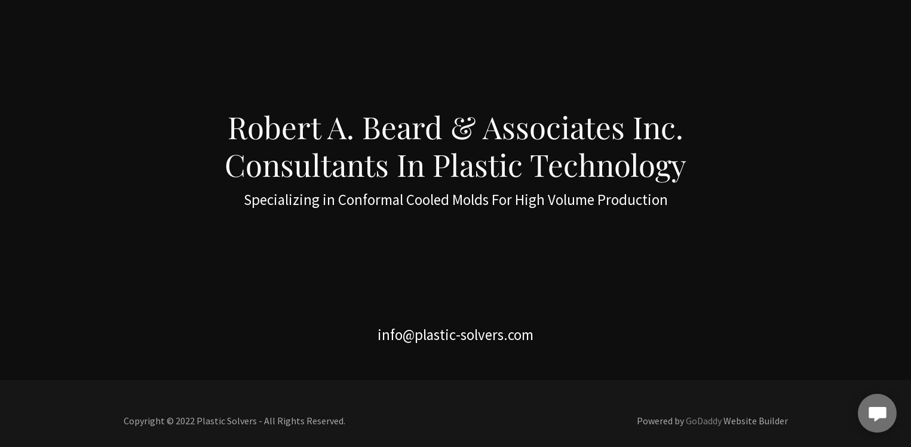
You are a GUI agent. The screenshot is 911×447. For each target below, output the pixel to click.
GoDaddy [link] (704, 421)
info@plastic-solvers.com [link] (455, 334)
